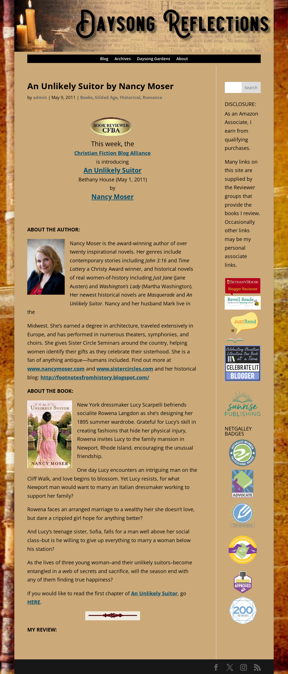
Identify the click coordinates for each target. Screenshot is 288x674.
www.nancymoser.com (56, 368)
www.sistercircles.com (124, 368)
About (182, 59)
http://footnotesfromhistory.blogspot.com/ (94, 377)
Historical (130, 97)
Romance (152, 97)
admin (40, 97)
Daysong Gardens (153, 59)
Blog (104, 59)
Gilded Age (106, 97)
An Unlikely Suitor (112, 170)
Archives (122, 59)
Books (86, 97)
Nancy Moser (112, 196)
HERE (33, 602)
